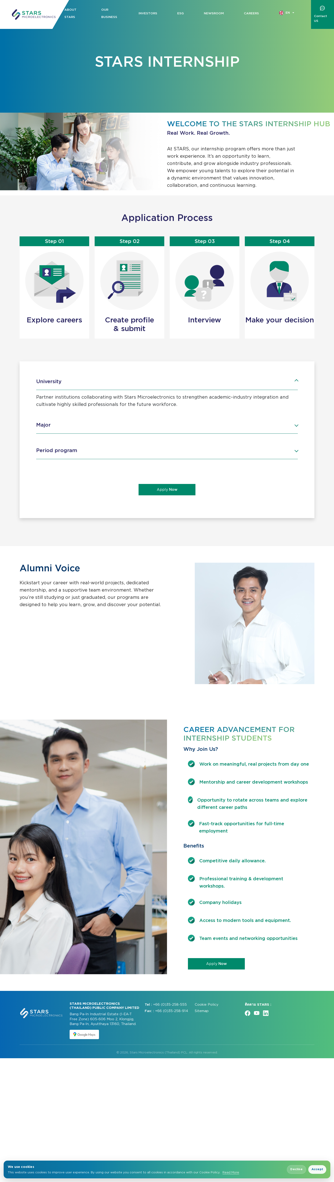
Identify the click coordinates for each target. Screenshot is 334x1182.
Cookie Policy (206, 1128)
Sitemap (202, 1134)
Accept (317, 1169)
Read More (231, 1172)
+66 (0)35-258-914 (171, 1134)
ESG (180, 13)
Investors (148, 13)
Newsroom (214, 13)
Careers (251, 13)
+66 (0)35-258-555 (170, 1128)
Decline (296, 1169)
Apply (167, 489)
